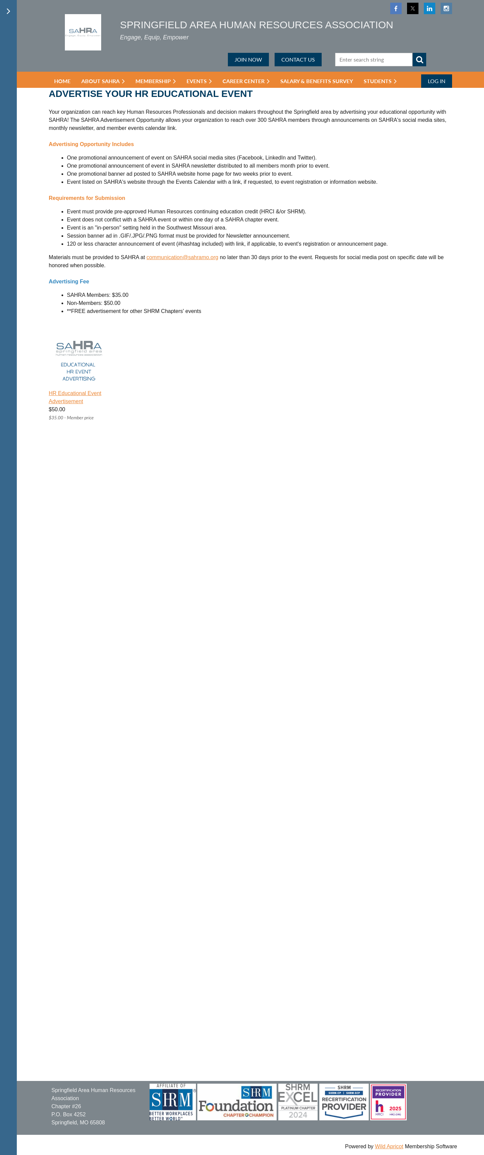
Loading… (217, 754)
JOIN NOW (248, 59)
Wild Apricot (389, 1146)
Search (419, 59)
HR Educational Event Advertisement (75, 397)
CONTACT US (298, 59)
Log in (436, 81)
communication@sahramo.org (182, 257)
